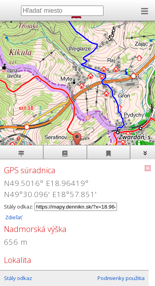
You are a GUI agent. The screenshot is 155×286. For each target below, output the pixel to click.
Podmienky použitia (121, 278)
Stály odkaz (18, 278)
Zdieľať (13, 217)
